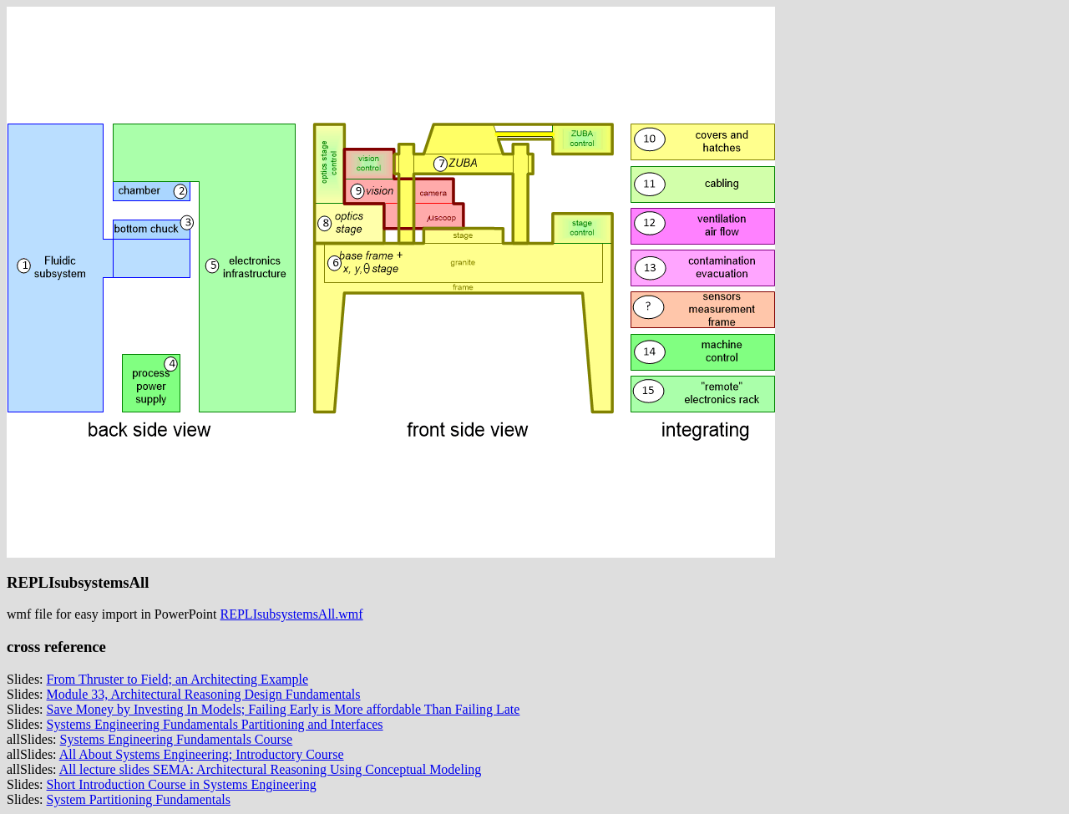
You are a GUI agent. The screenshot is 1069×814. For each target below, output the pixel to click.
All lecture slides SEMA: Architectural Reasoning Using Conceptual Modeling (270, 769)
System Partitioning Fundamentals (139, 799)
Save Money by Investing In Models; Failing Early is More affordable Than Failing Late (283, 709)
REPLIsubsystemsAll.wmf (291, 614)
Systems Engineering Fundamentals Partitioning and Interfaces (215, 724)
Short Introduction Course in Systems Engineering (182, 784)
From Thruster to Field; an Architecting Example (177, 679)
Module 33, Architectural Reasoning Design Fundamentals (204, 694)
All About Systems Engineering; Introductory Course (201, 754)
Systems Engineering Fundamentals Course (176, 739)
